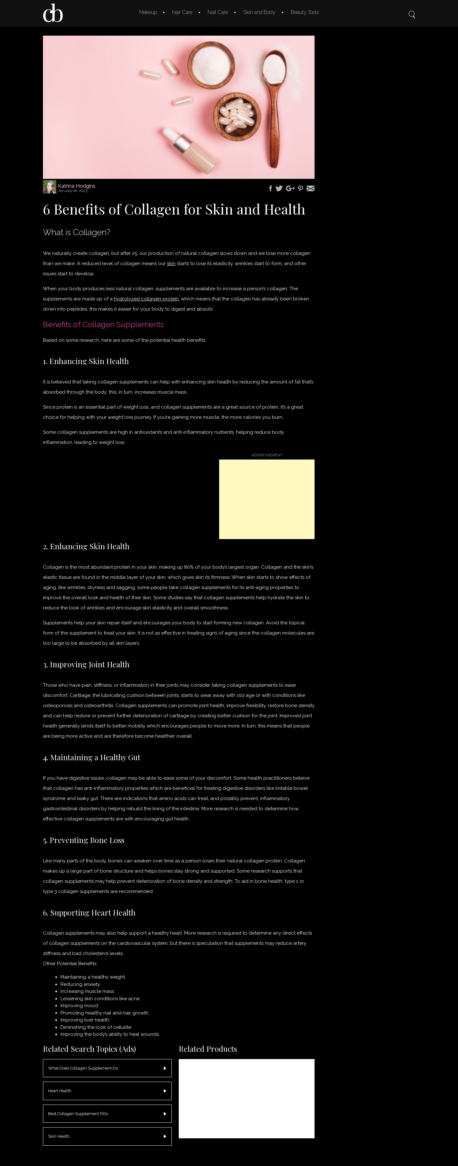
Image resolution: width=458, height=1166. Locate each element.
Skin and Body (259, 12)
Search (412, 10)
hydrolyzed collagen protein (146, 299)
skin (171, 263)
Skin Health (59, 1136)
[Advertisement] (267, 499)
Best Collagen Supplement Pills (78, 1113)
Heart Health (60, 1090)
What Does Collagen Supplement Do (83, 1068)
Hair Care (182, 12)
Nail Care (218, 12)
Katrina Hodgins (76, 186)
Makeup (148, 12)
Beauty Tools (305, 12)
